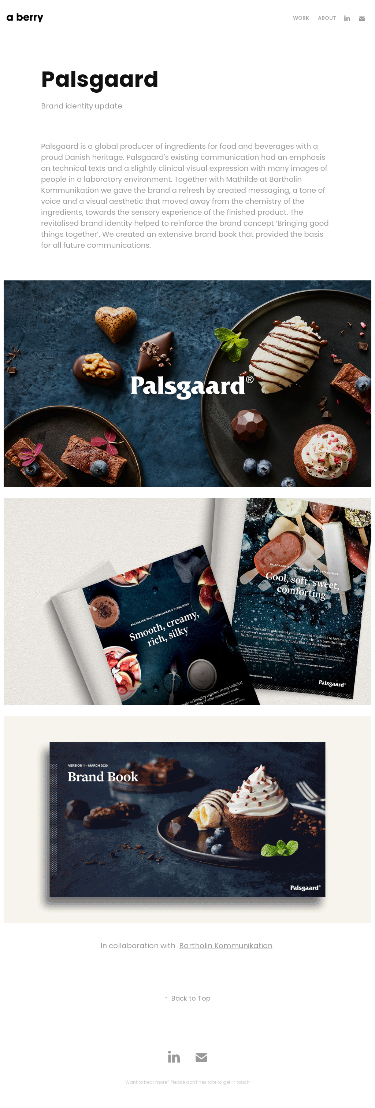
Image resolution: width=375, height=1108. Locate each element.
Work (301, 18)
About (327, 18)
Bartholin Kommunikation (225, 946)
